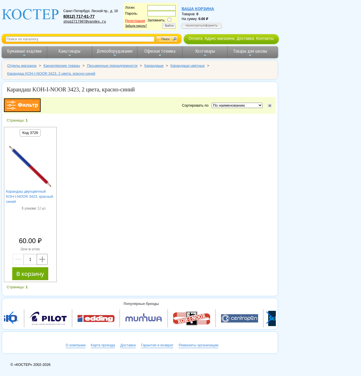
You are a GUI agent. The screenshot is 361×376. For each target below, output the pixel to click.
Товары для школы (250, 53)
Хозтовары (205, 53)
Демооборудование (114, 53)
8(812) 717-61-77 (78, 16)
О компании (76, 345)
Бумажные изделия (24, 53)
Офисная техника (159, 53)
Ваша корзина (198, 8)
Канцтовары (69, 53)
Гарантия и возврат (157, 345)
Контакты (265, 38)
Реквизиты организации (198, 345)
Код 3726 (30, 133)
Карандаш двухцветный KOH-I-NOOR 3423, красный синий (29, 196)
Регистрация (135, 21)
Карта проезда (103, 345)
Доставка (245, 38)
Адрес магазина (219, 38)
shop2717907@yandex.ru (84, 22)
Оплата (195, 38)
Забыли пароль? (136, 25)
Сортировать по (196, 105)
